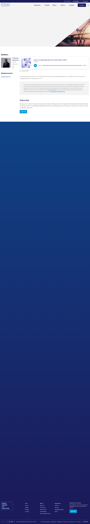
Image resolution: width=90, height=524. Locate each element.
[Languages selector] (86, 1)
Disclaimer (71, 521)
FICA (75, 521)
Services (57, 507)
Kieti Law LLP (67, 1)
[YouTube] (12, 521)
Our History (43, 507)
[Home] (5, 5)
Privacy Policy (65, 521)
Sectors (57, 505)
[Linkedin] (9, 521)
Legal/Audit (59, 521)
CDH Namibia (76, 1)
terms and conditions (52, 89)
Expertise (37, 5)
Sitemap (79, 521)
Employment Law (6, 76)
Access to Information (45, 521)
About (63, 5)
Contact (27, 511)
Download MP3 (24, 70)
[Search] (88, 5)
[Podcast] (14, 521)
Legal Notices (53, 521)
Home (26, 505)
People (47, 5)
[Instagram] (7, 521)
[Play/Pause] (35, 65)
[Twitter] (5, 521)
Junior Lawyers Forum (45, 513)
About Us (42, 505)
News (54, 5)
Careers (71, 5)
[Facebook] (2, 521)
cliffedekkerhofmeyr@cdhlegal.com (58, 91)
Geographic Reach (59, 509)
